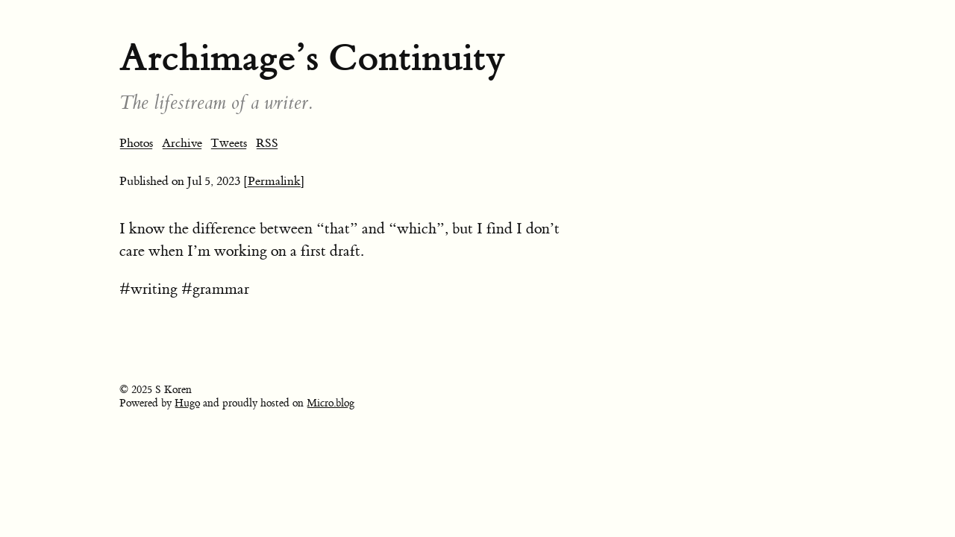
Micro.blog (330, 403)
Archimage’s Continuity (312, 58)
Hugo (187, 403)
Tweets (228, 143)
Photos (136, 143)
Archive (182, 143)
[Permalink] (274, 181)
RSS (267, 143)
